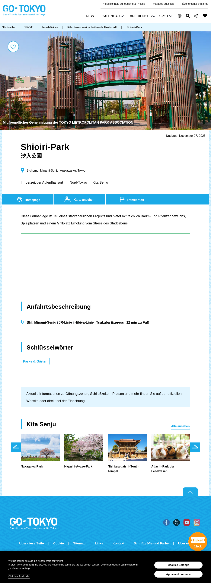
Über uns (185, 543)
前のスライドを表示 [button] (16, 447)
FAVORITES (205, 16)
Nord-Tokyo (78, 182)
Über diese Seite (31, 543)
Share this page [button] (196, 16)
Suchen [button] (188, 16)
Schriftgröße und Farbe (151, 543)
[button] (112, 16)
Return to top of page (190, 491)
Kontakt (118, 543)
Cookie (58, 543)
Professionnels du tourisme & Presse (123, 3)
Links (99, 543)
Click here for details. (19, 576)
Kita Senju (100, 182)
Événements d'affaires (195, 3)
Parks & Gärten (35, 361)
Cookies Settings (178, 564)
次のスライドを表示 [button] (195, 447)
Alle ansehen (180, 426)
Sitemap (79, 543)
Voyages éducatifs (163, 3)
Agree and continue (178, 574)
